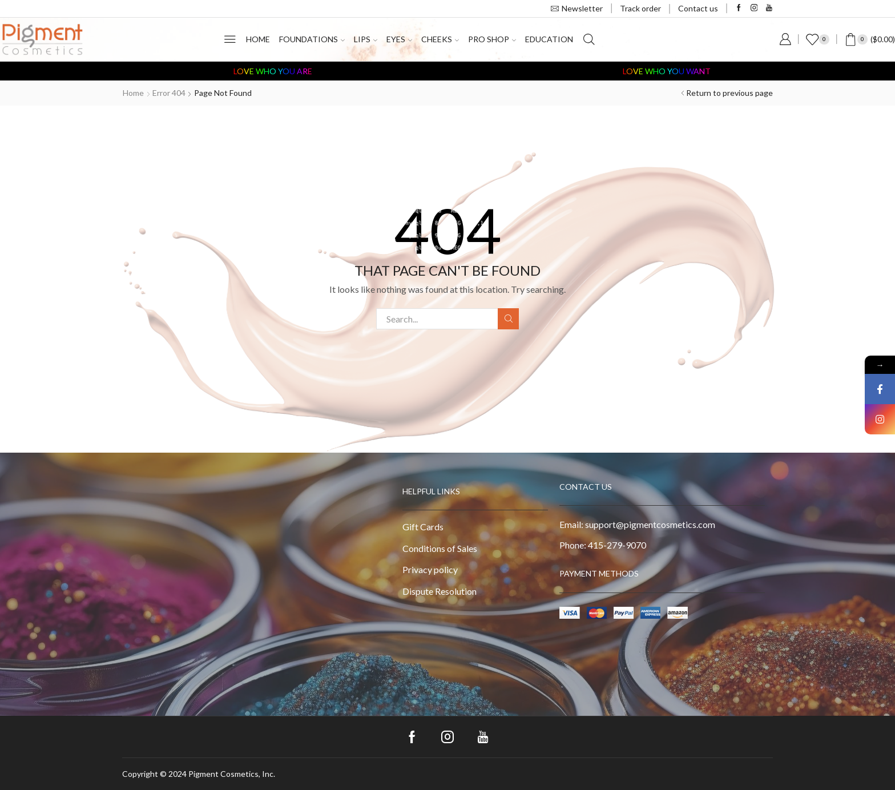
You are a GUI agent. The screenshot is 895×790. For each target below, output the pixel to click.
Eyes (399, 39)
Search (508, 319)
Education (549, 39)
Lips (365, 39)
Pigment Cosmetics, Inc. (231, 774)
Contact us (698, 8)
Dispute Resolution (439, 591)
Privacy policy (430, 569)
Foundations (312, 39)
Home (258, 39)
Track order (640, 8)
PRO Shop (492, 39)
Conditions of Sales (439, 548)
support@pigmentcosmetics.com (650, 524)
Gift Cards (423, 526)
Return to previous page (729, 93)
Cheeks (440, 39)
